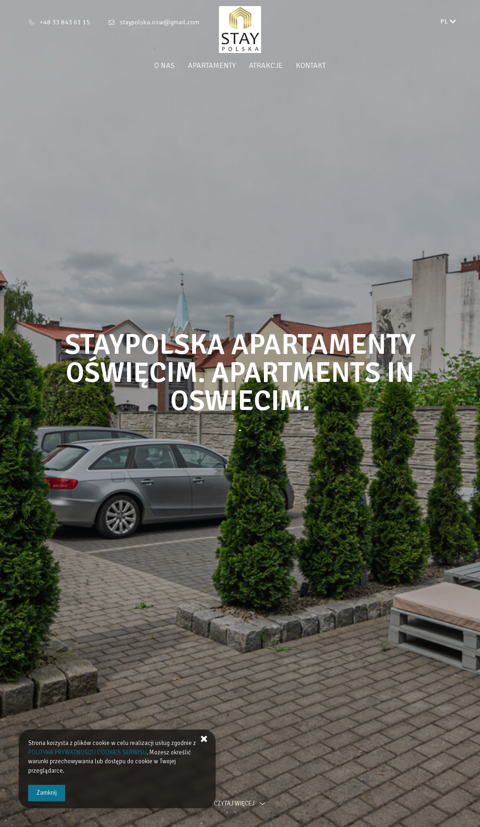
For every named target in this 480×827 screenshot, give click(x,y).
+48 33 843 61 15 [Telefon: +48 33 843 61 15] (65, 22)
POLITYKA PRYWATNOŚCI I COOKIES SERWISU (87, 752)
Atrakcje (266, 65)
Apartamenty (212, 65)
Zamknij (47, 793)
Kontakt (311, 65)
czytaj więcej (240, 803)
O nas (164, 65)
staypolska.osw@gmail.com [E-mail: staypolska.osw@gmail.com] (159, 22)
